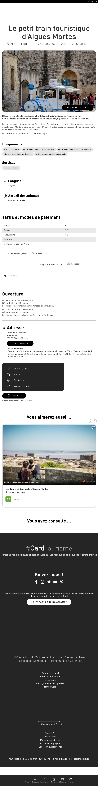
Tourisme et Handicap (18, 759)
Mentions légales (59, 759)
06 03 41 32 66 (21, 368)
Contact (33, 759)
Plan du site (44, 759)
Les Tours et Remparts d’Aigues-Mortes (26, 488)
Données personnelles (79, 759)
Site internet (19, 380)
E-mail (17, 374)
